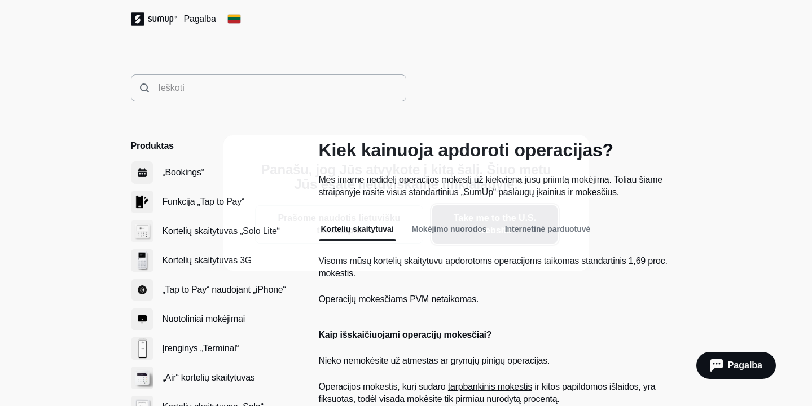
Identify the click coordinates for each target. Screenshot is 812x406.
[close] (571, 153)
